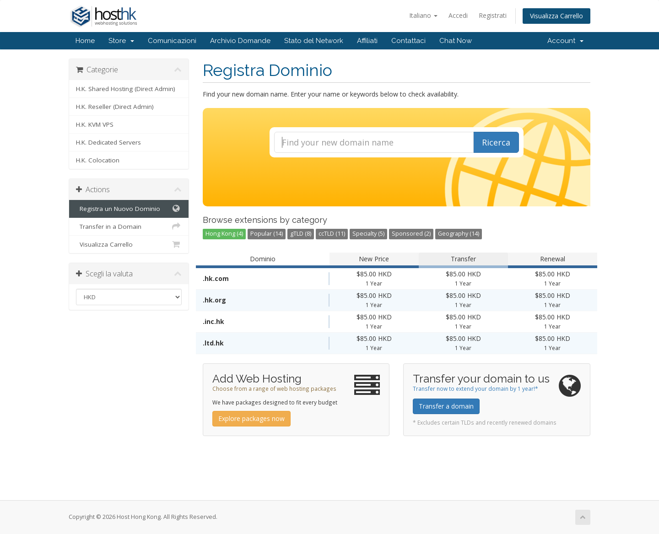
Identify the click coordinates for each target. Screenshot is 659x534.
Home (85, 41)
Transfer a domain (446, 406)
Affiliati (367, 41)
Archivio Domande (240, 41)
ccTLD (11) (332, 233)
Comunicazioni (172, 41)
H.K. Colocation (97, 160)
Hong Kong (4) (224, 233)
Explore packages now (251, 418)
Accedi (458, 15)
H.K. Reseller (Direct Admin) (115, 106)
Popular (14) (266, 233)
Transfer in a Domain (129, 226)
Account (565, 41)
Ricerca (496, 142)
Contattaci (408, 41)
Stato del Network (313, 41)
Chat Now (455, 41)
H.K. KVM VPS (94, 124)
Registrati (493, 15)
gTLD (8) (300, 233)
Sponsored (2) (411, 233)
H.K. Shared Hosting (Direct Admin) (125, 89)
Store (121, 41)
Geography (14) (458, 233)
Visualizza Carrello (556, 15)
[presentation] (396, 182)
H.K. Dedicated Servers (108, 142)
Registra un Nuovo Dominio (129, 208)
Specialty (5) (368, 233)
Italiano (423, 15)
